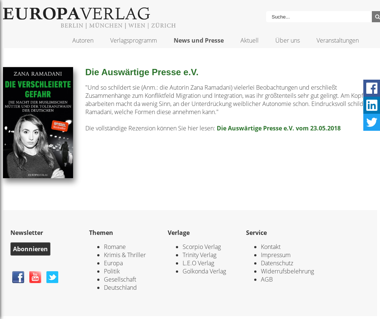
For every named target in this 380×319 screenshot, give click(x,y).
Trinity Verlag (199, 255)
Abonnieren (30, 249)
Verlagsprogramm (133, 40)
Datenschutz (277, 263)
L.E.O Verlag (198, 263)
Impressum (276, 255)
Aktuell (249, 40)
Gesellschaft (120, 279)
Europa (113, 263)
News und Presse (199, 40)
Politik (112, 271)
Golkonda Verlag (204, 271)
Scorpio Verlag (202, 247)
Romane (115, 247)
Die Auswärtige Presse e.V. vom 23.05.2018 (279, 128)
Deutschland (120, 287)
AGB (267, 279)
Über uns (287, 40)
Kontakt (271, 247)
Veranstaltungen (338, 40)
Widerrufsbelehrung (287, 271)
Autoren (83, 40)
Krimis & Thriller (125, 255)
